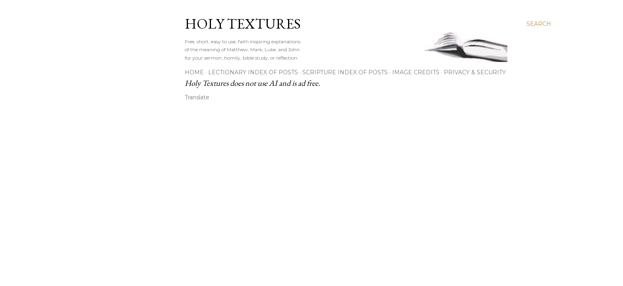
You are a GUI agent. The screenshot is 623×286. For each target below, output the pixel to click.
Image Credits (415, 72)
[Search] (538, 23)
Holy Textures (243, 23)
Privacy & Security (475, 72)
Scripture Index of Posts (345, 72)
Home (194, 72)
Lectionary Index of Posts (253, 72)
